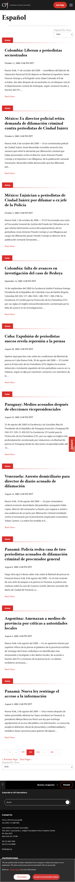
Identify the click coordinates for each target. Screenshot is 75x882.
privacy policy (15, 869)
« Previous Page (10, 760)
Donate (66, 784)
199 (22, 752)
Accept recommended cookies (46, 877)
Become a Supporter (46, 785)
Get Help (60, 5)
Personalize (22, 877)
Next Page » (26, 760)
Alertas (7, 40)
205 (52, 752)
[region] (37, 870)
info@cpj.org (7, 849)
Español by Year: (62, 30)
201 (38, 752)
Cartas (7, 258)
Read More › (10, 97)
